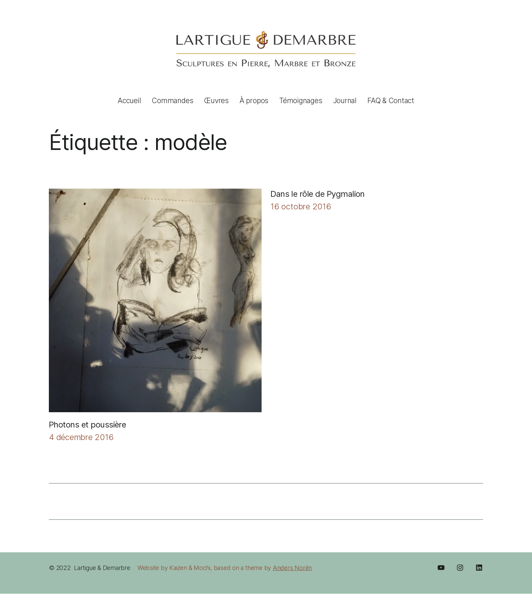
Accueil (129, 100)
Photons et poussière (87, 425)
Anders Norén (292, 567)
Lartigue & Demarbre (102, 567)
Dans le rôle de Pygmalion (317, 194)
